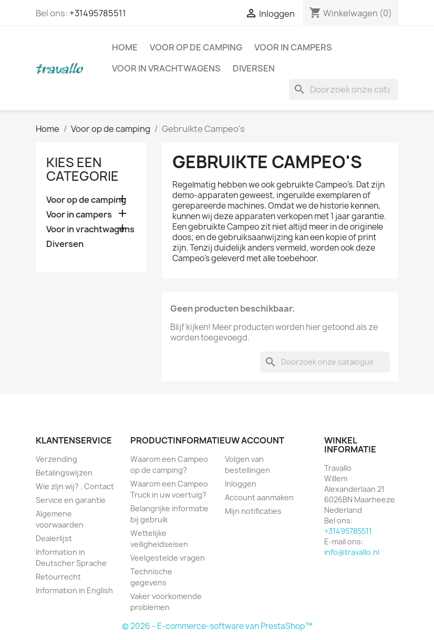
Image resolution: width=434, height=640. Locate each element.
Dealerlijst (54, 538)
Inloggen (240, 484)
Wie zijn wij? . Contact (75, 486)
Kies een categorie (82, 169)
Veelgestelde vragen (167, 558)
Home (125, 47)
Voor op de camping (196, 47)
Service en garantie (71, 500)
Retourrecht (58, 577)
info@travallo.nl (351, 552)
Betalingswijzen (64, 473)
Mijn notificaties (253, 511)
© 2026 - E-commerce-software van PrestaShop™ (217, 626)
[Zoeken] (343, 89)
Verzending (56, 459)
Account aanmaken (259, 497)
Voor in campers (293, 47)
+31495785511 (97, 13)
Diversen (254, 68)
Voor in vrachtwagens (166, 68)
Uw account (254, 440)
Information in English (74, 590)
